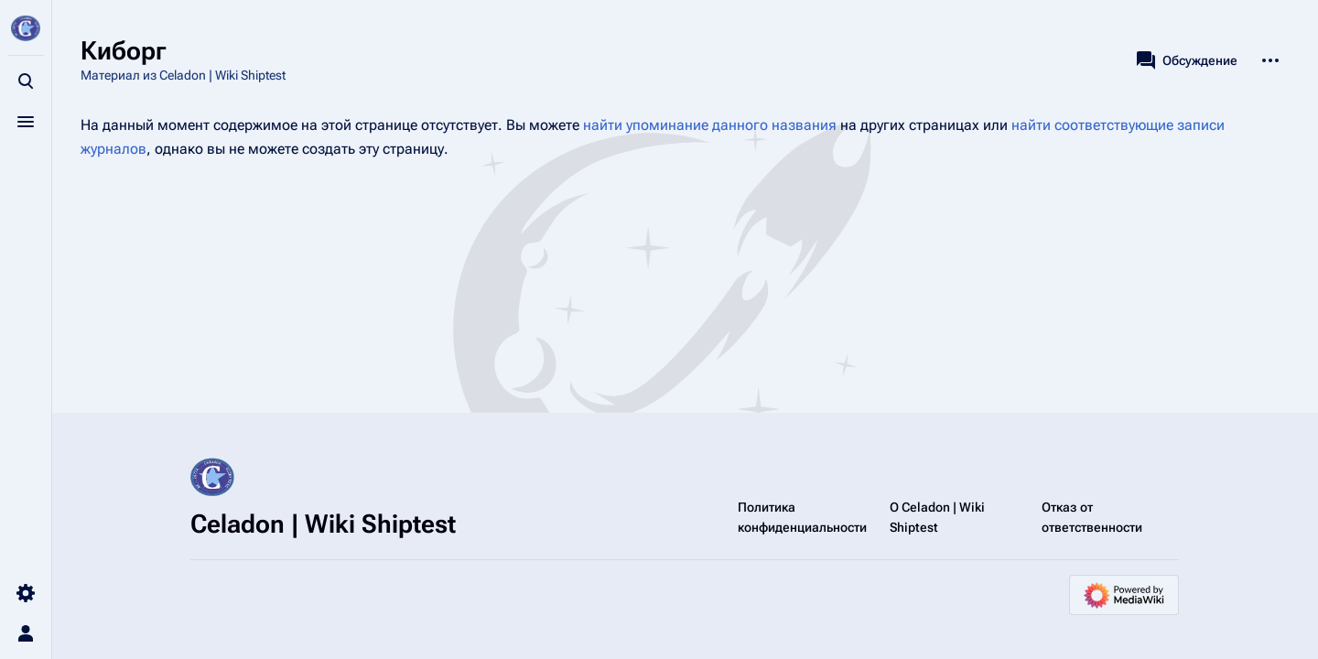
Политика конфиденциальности (802, 517)
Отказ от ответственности (1092, 517)
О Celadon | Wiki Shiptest (937, 517)
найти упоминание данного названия (710, 125)
